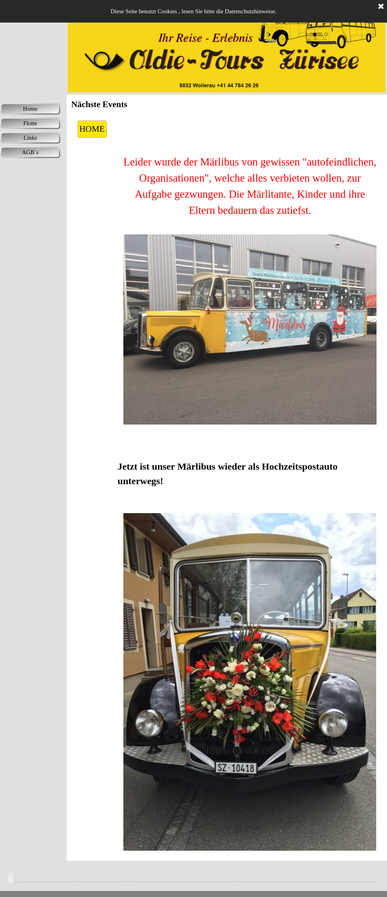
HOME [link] (92, 129)
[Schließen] (381, 7)
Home (30, 109)
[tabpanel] (250, 186)
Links (30, 138)
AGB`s (30, 152)
